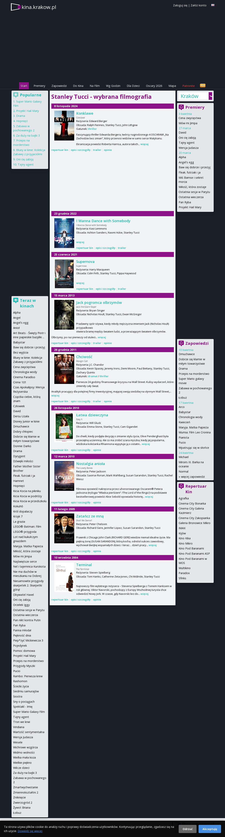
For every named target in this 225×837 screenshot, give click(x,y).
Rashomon (20, 681)
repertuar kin (59, 150)
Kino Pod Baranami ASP (194, 553)
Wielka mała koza (24, 757)
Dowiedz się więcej (30, 831)
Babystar (185, 412)
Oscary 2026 (154, 86)
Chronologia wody (191, 417)
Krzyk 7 (17, 516)
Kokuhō (18, 506)
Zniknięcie (19, 797)
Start (24, 86)
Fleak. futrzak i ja (190, 172)
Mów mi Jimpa (188, 123)
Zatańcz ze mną (90, 516)
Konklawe (84, 113)
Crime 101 (19, 382)
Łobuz (183, 397)
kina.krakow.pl (39, 7)
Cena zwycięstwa (190, 118)
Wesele (17, 742)
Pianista (184, 437)
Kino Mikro (186, 543)
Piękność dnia (22, 635)
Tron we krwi (21, 722)
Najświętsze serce (25, 561)
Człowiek (19, 406)
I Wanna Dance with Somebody (103, 220)
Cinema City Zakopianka (194, 518)
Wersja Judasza (189, 148)
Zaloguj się (180, 5)
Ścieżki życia (21, 686)
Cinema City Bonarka (192, 503)
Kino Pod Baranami (191, 548)
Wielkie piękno (22, 762)
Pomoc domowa (24, 651)
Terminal (84, 564)
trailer (97, 150)
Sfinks (182, 578)
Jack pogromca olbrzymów (99, 302)
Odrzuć (188, 829)
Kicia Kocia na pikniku (27, 491)
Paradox (184, 573)
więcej (144, 144)
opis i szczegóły (81, 150)
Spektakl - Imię (22, 706)
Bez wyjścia (20, 352)
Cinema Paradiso (24, 377)
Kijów (182, 533)
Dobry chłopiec (23, 431)
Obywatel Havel (23, 595)
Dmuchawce (187, 354)
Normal (183, 471)
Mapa (172, 86)
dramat (92, 376)
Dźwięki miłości (23, 461)
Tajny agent (187, 142)
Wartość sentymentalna (28, 732)
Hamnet (18, 481)
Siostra (17, 696)
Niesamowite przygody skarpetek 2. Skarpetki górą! (28, 585)
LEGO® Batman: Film (27, 526)
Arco (182, 407)
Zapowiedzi (59, 86)
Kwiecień (184, 422)
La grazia (19, 521)
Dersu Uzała (21, 416)
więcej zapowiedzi (193, 477)
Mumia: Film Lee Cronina (195, 432)
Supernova (85, 261)
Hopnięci (22, 121)
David (182, 132)
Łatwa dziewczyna (92, 415)
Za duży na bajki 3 (28, 135)
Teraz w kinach (28, 303)
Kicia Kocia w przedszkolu (30, 501)
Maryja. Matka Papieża (193, 427)
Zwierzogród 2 (22, 802)
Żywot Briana (21, 807)
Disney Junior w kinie (26, 421)
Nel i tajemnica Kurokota (29, 566)
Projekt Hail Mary (190, 207)
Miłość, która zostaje (192, 187)
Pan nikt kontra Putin (27, 620)
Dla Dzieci (133, 86)
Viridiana (18, 727)
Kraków (189, 96)
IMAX (182, 528)
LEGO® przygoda (24, 532)
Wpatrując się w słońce (194, 448)
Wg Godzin (113, 86)
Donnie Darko (22, 446)
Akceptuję (210, 829)
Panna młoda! (22, 630)
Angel (16, 318)
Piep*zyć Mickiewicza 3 (28, 640)
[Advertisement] (112, 182)
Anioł (16, 328)
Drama (183, 368)
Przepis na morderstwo (194, 374)
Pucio (182, 442)
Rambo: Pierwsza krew (28, 676)
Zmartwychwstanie (25, 787)
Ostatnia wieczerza (191, 197)
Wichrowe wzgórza (25, 747)
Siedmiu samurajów (26, 691)
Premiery (39, 86)
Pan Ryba (185, 202)
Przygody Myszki (24, 666)
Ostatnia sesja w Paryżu (194, 192)
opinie (108, 150)
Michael (184, 457)
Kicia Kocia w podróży (27, 496)
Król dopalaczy (22, 511)
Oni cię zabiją (187, 138)
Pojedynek (20, 645)
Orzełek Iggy (21, 605)
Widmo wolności (24, 752)
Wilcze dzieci (21, 768)
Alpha (182, 157)
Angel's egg (186, 162)
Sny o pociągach (24, 701)
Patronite (188, 86)
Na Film (95, 86)
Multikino (185, 568)
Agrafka (184, 498)
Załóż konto (198, 5)
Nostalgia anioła (90, 463)
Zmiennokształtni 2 (25, 792)
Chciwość (84, 356)
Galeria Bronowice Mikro (194, 523)
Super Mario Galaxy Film (29, 712)
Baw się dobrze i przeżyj (194, 167)
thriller (92, 129)
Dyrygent (19, 456)
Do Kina (78, 86)
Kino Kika (185, 538)
